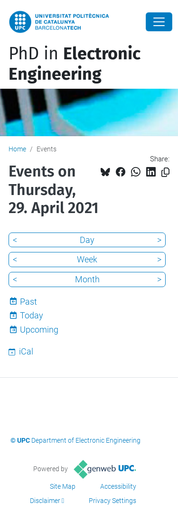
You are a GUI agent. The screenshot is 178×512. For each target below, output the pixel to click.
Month (87, 279)
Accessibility (118, 486)
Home (17, 149)
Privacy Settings (112, 500)
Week (87, 259)
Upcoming (39, 330)
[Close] (159, 21)
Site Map (62, 486)
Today (31, 315)
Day (87, 240)
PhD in (75, 63)
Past (28, 302)
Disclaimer (45, 500)
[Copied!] (165, 172)
